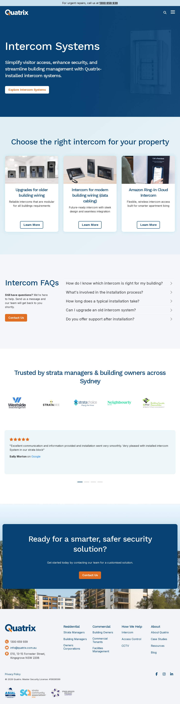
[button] (173, 11)
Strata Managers (74, 632)
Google (35, 456)
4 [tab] (99, 483)
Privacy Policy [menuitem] (13, 674)
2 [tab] (85, 483)
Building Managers (75, 639)
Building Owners (103, 632)
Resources (157, 645)
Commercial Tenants (100, 640)
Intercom (127, 632)
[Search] (165, 12)
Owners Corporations (71, 647)
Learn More (31, 224)
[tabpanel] (90, 452)
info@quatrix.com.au (23, 647)
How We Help (132, 626)
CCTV (125, 645)
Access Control (131, 639)
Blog (154, 652)
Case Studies (159, 639)
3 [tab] (92, 483)
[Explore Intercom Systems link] (27, 90)
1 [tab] (79, 483)
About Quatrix (160, 632)
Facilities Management (101, 650)
